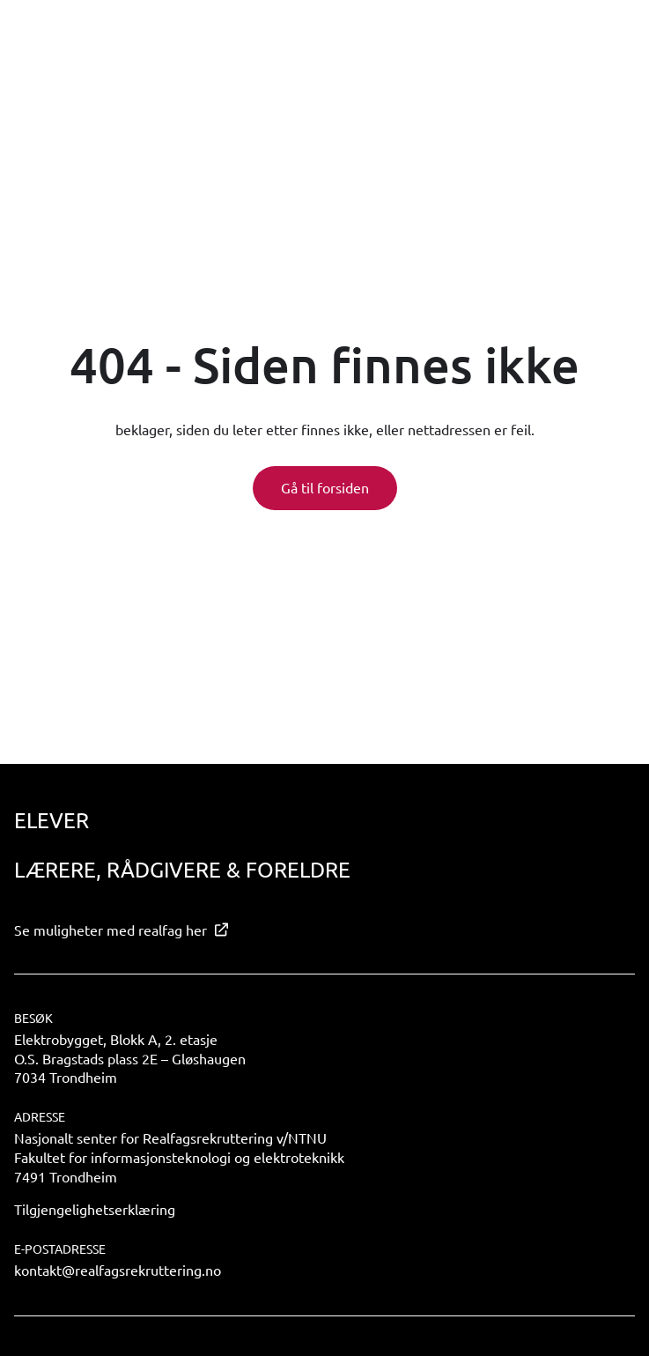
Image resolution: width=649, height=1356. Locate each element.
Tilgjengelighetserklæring (94, 1209)
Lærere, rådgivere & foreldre (182, 869)
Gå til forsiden (325, 487)
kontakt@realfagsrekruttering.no (117, 1269)
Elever (51, 820)
